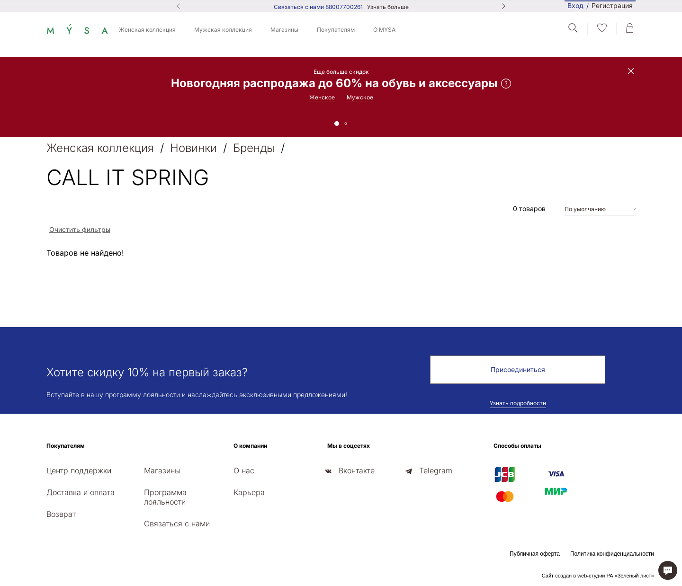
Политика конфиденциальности (612, 554)
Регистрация (612, 5)
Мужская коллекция (223, 29)
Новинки (193, 148)
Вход (575, 5)
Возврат (61, 514)
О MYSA (384, 29)
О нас (243, 470)
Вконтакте (357, 470)
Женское (322, 97)
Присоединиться (518, 369)
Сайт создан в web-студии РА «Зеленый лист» (598, 575)
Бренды (254, 148)
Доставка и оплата (80, 492)
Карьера (249, 492)
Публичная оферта (535, 554)
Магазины (284, 29)
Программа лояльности (165, 497)
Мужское (360, 97)
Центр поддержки (78, 470)
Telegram (435, 470)
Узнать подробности (518, 403)
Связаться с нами (177, 523)
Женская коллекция (147, 29)
